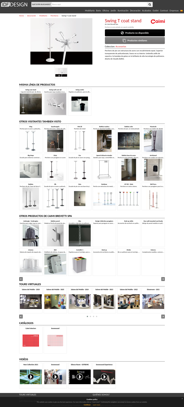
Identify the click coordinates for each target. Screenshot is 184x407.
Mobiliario (90, 10)
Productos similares (135, 40)
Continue (87, 405)
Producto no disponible (135, 32)
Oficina (105, 10)
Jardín (113, 10)
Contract (164, 10)
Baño (98, 10)
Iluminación (123, 10)
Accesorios (121, 46)
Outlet (156, 10)
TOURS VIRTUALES (27, 394)
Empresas (174, 10)
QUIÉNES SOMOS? (101, 394)
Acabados (146, 10)
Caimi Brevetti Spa (112, 24)
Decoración (135, 10)
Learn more (96, 405)
